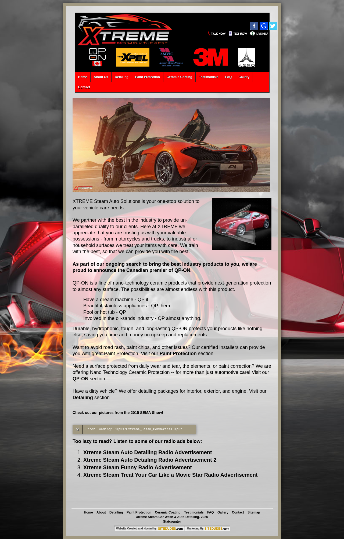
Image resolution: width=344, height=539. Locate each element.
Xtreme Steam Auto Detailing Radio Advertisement (147, 452)
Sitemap (254, 512)
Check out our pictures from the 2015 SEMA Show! (118, 412)
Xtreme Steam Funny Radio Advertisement (137, 467)
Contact (84, 87)
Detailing (121, 77)
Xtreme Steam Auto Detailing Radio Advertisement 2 (149, 460)
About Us (101, 77)
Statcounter (172, 521)
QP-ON (80, 378)
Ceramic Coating (179, 77)
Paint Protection (147, 77)
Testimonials (208, 77)
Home (82, 77)
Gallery (243, 77)
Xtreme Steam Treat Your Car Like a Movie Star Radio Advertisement (170, 475)
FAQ (228, 77)
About (101, 512)
